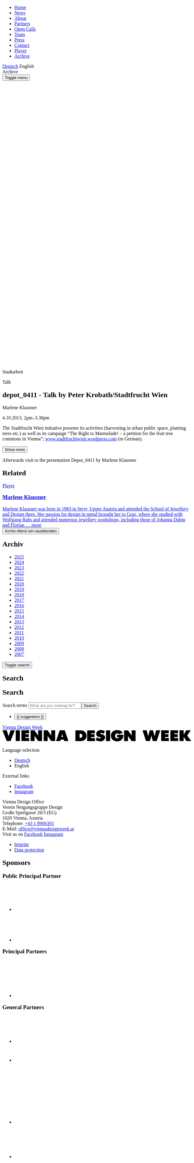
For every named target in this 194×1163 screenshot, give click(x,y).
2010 (19, 638)
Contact (21, 45)
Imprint (21, 844)
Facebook (33, 834)
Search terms (14, 705)
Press (19, 39)
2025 (19, 556)
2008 (19, 648)
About (20, 18)
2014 (19, 616)
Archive (22, 56)
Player (20, 50)
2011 (19, 632)
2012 (19, 627)
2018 (19, 594)
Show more (15, 449)
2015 (19, 610)
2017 (19, 600)
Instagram (53, 834)
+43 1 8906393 (39, 823)
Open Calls (25, 29)
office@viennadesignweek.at (46, 828)
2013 (19, 621)
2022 (19, 573)
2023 (19, 567)
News (19, 12)
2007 (19, 654)
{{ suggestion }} (30, 716)
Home (20, 7)
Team (19, 34)
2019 (19, 589)
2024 (19, 562)
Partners (22, 23)
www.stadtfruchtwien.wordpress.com (80, 438)
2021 (19, 578)
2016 (19, 605)
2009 (19, 643)
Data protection (29, 849)
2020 (19, 583)
